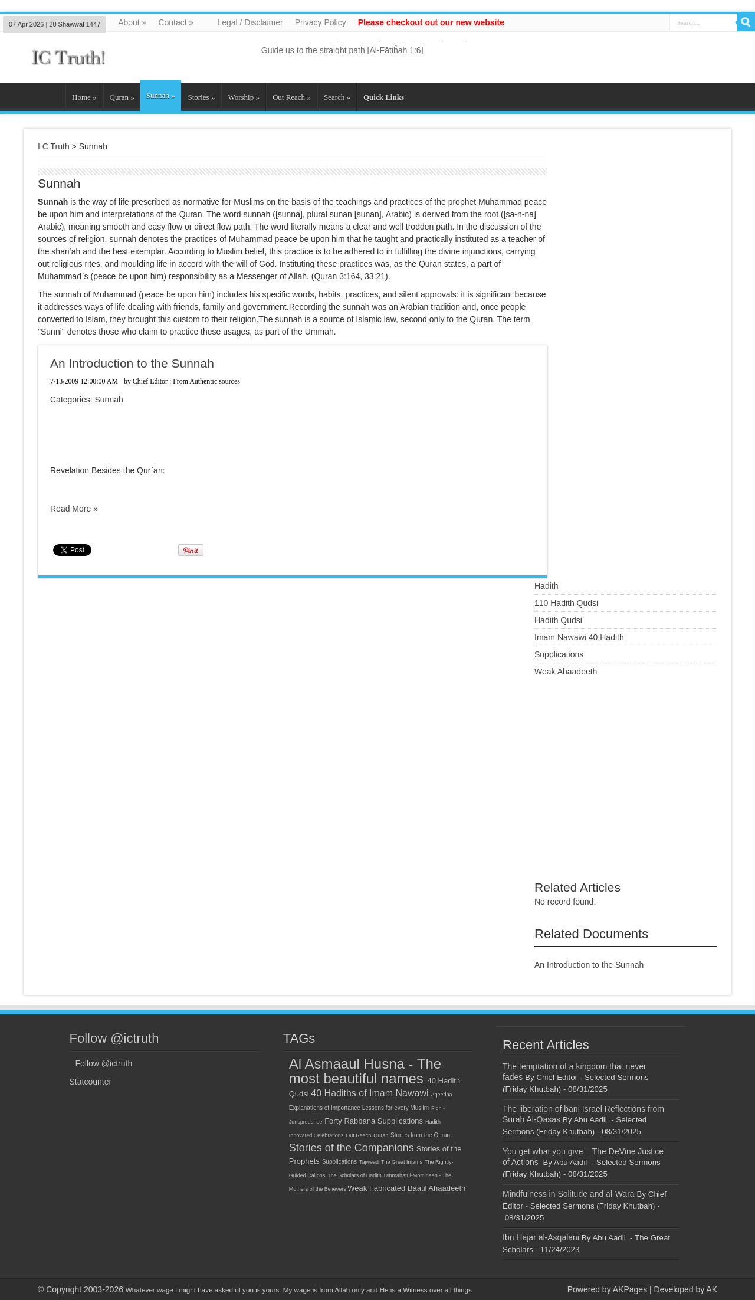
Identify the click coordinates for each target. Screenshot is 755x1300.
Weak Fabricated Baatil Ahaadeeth (406, 1188)
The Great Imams (401, 1162)
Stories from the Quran (420, 1135)
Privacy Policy (320, 22)
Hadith (546, 586)
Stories (201, 97)
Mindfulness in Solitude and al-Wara (569, 1194)
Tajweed (369, 1162)
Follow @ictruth (114, 1038)
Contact (175, 22)
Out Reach (292, 97)
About (132, 22)
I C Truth (54, 146)
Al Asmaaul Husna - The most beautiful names (365, 1071)
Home (84, 97)
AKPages (630, 1289)
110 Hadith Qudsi (566, 603)
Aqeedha (441, 1095)
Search (337, 97)
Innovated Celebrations (316, 1135)
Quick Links (383, 97)
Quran (122, 97)
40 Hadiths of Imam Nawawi (369, 1093)
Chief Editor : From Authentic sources (186, 381)
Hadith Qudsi (558, 620)
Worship (243, 97)
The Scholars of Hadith (354, 1175)
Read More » (74, 508)
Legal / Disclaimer (250, 22)
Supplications (558, 654)
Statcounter (91, 1081)
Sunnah (160, 95)
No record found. (565, 901)
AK (711, 1289)
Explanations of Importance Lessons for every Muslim (359, 1108)
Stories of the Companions (351, 1148)
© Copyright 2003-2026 (80, 1289)
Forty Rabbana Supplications (373, 1120)
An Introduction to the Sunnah (132, 363)
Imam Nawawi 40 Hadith (579, 637)
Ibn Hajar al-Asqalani (541, 1237)
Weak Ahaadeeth (565, 671)
